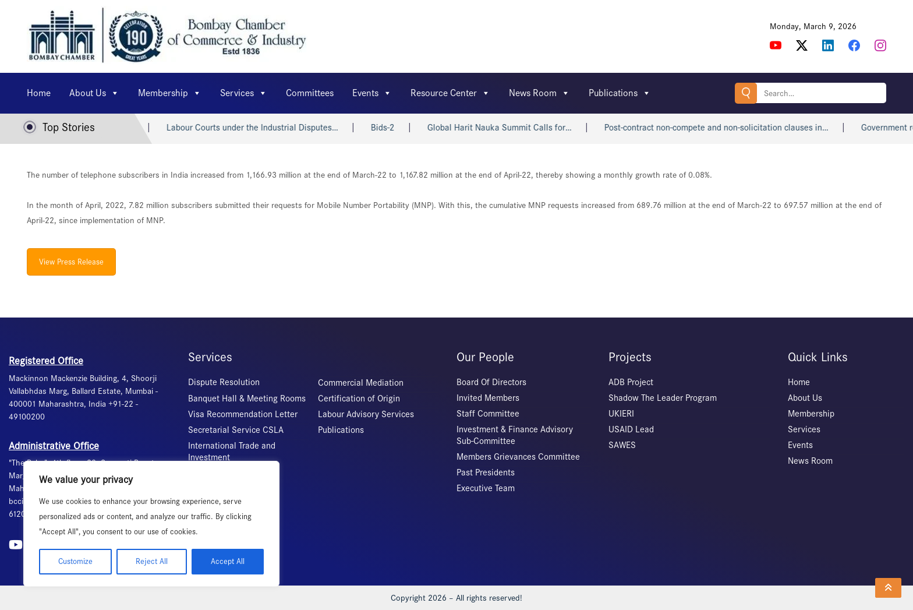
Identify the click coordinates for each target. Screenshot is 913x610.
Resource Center (450, 93)
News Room (539, 93)
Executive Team (485, 488)
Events (372, 93)
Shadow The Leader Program (662, 398)
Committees (310, 92)
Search (746, 92)
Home (39, 92)
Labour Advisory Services (366, 414)
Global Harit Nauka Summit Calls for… (508, 127)
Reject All (152, 561)
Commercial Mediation (361, 383)
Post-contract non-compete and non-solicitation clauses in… (725, 127)
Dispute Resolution (224, 382)
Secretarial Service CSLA (236, 430)
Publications (620, 93)
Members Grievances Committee (518, 457)
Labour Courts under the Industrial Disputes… (260, 127)
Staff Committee (487, 413)
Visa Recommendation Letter (243, 414)
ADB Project (630, 382)
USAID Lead (631, 429)
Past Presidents (485, 472)
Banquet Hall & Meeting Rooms (247, 398)
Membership (169, 93)
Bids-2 (391, 127)
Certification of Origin (359, 398)
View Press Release (71, 262)
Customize (75, 561)
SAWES (622, 445)
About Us (94, 93)
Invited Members (487, 398)
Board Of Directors (491, 382)
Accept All (228, 561)
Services (243, 93)
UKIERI (621, 413)
